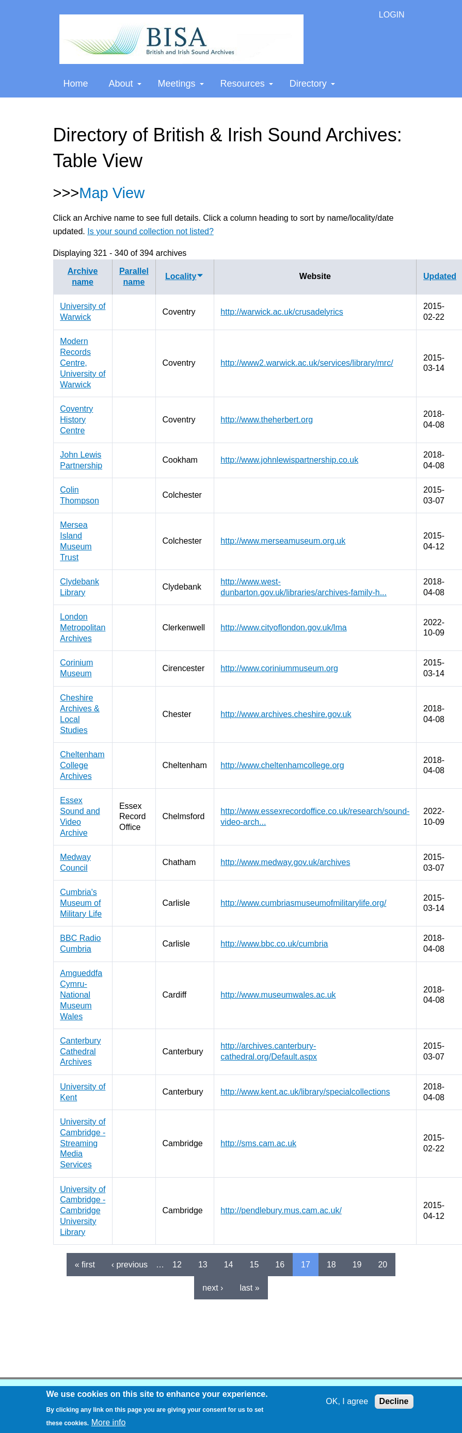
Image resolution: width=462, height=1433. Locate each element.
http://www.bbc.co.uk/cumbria (274, 943)
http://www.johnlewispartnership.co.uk (289, 459)
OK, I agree (347, 1401)
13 (203, 1264)
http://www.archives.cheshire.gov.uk (285, 714)
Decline (394, 1401)
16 (279, 1264)
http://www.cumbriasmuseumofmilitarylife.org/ (303, 903)
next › (212, 1287)
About (125, 83)
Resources (246, 83)
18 (331, 1264)
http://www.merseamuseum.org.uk (282, 540)
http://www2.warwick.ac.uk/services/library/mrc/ (306, 363)
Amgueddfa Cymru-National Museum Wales (81, 994)
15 (254, 1264)
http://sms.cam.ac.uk (258, 1143)
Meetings (181, 83)
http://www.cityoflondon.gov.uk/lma (283, 627)
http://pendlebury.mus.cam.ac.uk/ (280, 1210)
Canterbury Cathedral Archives (80, 1051)
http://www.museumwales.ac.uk (278, 994)
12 (177, 1264)
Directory (312, 83)
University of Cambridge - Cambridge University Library (82, 1210)
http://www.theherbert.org (266, 419)
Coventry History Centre (76, 419)
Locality (184, 276)
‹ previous (129, 1264)
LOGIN (392, 14)
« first (85, 1264)
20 (382, 1264)
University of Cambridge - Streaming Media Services (82, 1143)
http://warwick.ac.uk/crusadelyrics (281, 311)
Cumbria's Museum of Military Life (81, 903)
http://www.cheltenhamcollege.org (282, 765)
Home (75, 83)
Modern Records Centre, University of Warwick (82, 362)
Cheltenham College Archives (82, 765)
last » (249, 1287)
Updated (439, 276)
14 (228, 1264)
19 (357, 1264)
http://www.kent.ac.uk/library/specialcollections (305, 1091)
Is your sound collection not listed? (150, 231)
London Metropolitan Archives (82, 627)
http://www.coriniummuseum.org (279, 668)
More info (108, 1422)
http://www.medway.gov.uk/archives (285, 862)
